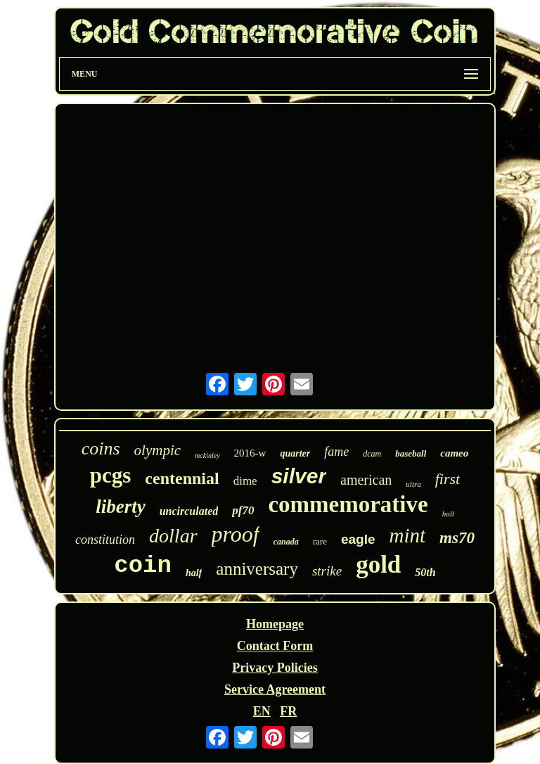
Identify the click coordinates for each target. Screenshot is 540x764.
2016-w (250, 453)
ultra (413, 484)
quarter (295, 453)
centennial (182, 478)
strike (327, 571)
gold (378, 564)
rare (320, 541)
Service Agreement (275, 689)
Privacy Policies (274, 668)
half (194, 573)
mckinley (207, 455)
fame (336, 452)
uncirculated (189, 511)
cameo (454, 453)
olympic (157, 450)
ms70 (457, 538)
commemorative (348, 504)
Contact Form (275, 646)
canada (286, 542)
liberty (120, 506)
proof (235, 534)
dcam (372, 454)
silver (298, 476)
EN (262, 711)
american (366, 480)
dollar (173, 536)
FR (288, 711)
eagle (358, 539)
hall (448, 513)
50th (425, 572)
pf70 (243, 510)
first (447, 479)
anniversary (257, 568)
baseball (410, 453)
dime (245, 481)
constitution (105, 540)
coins (101, 448)
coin (143, 565)
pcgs (110, 475)
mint (408, 535)
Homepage (275, 624)
